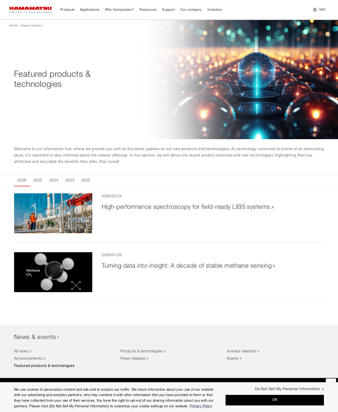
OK (275, 400)
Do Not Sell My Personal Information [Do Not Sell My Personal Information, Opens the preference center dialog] (287, 389)
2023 (69, 181)
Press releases (132, 359)
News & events (31, 25)
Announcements (28, 359)
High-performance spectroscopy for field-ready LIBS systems (186, 207)
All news (21, 351)
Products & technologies (141, 351)
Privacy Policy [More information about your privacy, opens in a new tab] (201, 406)
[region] (169, 397)
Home (13, 25)
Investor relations (242, 351)
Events (232, 359)
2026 (22, 181)
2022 (85, 181)
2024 (54, 181)
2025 (38, 181)
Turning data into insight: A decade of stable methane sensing (187, 266)
